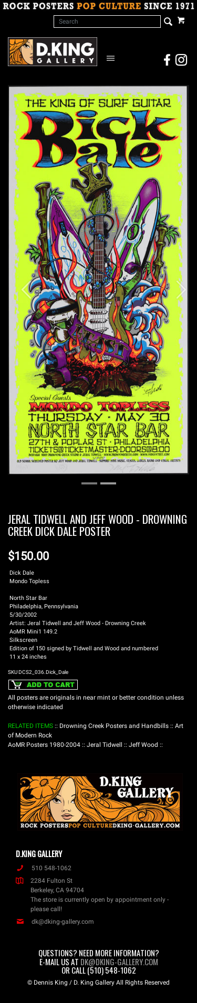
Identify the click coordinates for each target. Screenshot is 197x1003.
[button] (21, 284)
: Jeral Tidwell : (105, 744)
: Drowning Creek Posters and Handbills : (114, 726)
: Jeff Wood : (143, 744)
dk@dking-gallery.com (55, 921)
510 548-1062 (43, 868)
